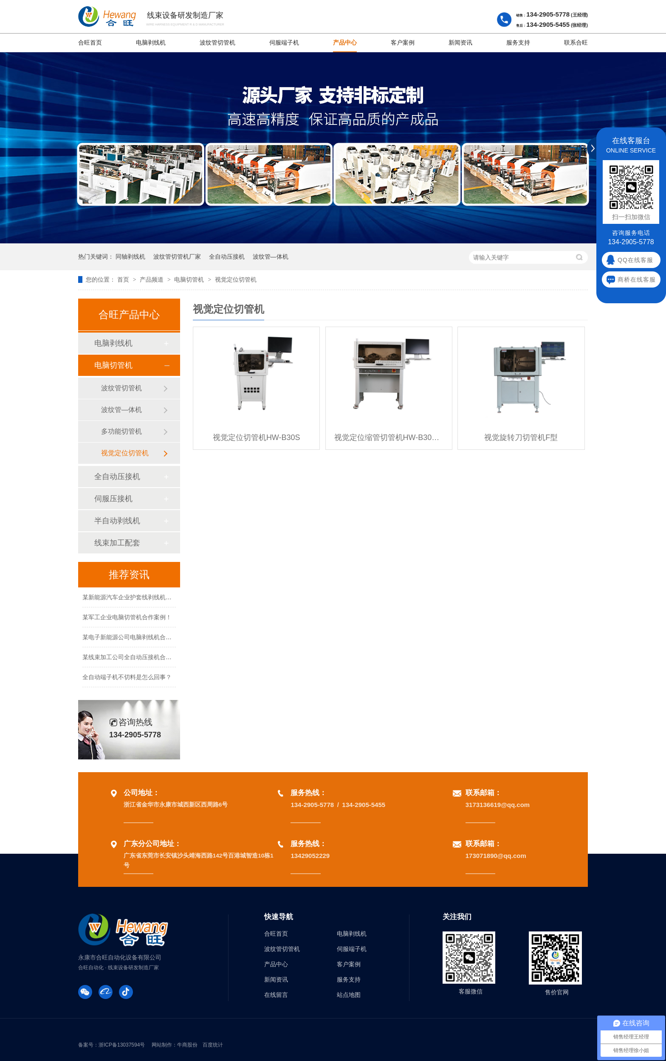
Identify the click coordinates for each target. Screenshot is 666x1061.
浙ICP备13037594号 (122, 1045)
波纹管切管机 (217, 43)
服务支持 (518, 43)
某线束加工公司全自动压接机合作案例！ (135, 658)
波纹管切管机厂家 (177, 256)
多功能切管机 (121, 431)
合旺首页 (90, 43)
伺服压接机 (113, 498)
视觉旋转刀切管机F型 (521, 437)
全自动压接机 (227, 256)
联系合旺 (576, 43)
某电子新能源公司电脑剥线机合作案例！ (135, 638)
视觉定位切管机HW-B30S (256, 437)
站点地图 (349, 995)
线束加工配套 (117, 543)
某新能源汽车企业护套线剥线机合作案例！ (138, 598)
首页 (124, 279)
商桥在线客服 (637, 279)
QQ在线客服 (635, 260)
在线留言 (276, 995)
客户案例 (403, 43)
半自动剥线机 (117, 520)
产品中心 (345, 43)
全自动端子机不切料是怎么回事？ (127, 678)
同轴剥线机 (130, 256)
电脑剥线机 (151, 43)
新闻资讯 (460, 43)
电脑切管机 (190, 279)
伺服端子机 (284, 43)
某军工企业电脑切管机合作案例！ (127, 618)
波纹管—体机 (270, 256)
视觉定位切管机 (236, 279)
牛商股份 (187, 1045)
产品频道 (152, 279)
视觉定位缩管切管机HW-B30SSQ (388, 437)
